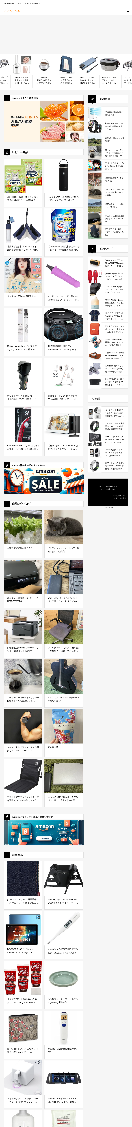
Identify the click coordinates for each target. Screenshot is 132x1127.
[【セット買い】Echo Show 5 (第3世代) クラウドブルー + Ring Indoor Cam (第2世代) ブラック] (63, 425)
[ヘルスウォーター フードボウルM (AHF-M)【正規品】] (63, 978)
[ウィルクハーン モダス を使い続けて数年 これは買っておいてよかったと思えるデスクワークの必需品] (63, 627)
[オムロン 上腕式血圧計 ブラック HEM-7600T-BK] (23, 577)
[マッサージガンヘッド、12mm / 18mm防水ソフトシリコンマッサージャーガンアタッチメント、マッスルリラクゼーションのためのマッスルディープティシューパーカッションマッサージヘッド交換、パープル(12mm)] (63, 275)
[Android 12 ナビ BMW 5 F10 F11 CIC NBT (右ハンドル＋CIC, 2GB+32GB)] (63, 1077)
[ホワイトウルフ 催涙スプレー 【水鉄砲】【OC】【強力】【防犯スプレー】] (23, 375)
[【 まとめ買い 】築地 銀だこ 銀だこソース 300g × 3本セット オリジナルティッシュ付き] (23, 978)
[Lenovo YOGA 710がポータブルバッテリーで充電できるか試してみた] (63, 776)
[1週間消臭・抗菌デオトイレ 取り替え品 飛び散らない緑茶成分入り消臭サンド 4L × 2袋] (23, 176)
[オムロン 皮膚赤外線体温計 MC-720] (63, 1028)
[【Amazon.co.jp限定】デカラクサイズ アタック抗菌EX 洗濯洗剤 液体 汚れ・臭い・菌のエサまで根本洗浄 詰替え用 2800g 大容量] (63, 225)
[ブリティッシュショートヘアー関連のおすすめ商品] (63, 527)
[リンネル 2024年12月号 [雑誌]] (23, 275)
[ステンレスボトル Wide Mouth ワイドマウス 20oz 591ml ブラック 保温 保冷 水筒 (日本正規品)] (63, 176)
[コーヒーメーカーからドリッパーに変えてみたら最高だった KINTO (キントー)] (23, 676)
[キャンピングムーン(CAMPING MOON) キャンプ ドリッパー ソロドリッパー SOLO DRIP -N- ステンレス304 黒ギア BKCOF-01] (63, 878)
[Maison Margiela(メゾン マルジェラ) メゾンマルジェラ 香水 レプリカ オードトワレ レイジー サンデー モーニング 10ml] (23, 325)
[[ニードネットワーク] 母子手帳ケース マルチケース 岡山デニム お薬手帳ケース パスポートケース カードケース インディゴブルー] (23, 878)
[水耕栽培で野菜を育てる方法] (23, 527)
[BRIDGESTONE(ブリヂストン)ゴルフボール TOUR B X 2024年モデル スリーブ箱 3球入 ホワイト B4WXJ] (23, 425)
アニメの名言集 (108, 507)
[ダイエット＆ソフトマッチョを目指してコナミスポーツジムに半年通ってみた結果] (23, 726)
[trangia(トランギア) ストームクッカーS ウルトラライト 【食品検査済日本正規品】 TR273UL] (109, 64)
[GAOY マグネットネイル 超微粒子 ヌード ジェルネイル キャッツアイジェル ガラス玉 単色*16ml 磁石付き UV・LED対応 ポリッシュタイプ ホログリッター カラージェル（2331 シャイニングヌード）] (22, 64)
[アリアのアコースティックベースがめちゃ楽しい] (63, 676)
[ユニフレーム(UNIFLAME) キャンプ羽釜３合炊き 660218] (44, 64)
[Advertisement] (66, 34)
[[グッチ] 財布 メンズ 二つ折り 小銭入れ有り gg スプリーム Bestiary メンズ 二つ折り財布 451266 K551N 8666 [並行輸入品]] (23, 1028)
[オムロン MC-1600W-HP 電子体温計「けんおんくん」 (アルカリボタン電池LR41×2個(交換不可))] (63, 928)
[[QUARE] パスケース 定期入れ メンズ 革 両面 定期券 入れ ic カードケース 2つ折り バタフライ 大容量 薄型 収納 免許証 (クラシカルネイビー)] (66, 64)
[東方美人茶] (63, 726)
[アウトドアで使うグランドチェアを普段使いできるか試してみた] (23, 776)
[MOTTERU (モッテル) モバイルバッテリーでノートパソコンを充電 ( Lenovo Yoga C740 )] (63, 577)
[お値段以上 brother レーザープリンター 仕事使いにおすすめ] (23, 627)
